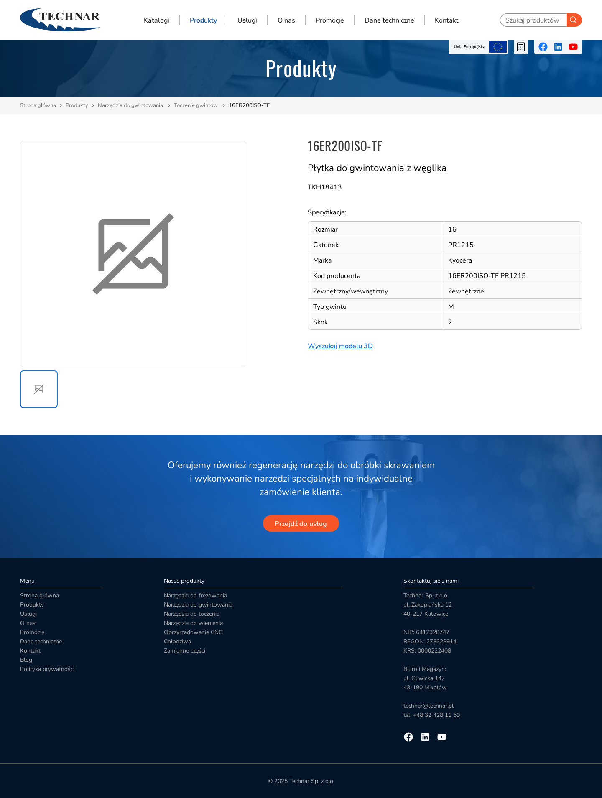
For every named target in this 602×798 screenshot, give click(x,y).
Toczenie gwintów (196, 105)
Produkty (203, 20)
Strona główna (38, 105)
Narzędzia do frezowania (195, 595)
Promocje (330, 20)
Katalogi (156, 20)
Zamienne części (184, 651)
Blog (26, 660)
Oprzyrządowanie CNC (193, 632)
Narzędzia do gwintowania (131, 105)
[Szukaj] (574, 20)
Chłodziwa (177, 641)
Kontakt (447, 20)
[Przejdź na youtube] (573, 47)
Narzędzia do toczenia (191, 614)
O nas (286, 20)
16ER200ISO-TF (249, 105)
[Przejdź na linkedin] (558, 47)
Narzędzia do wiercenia (193, 623)
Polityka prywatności (47, 669)
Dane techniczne (389, 20)
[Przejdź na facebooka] (543, 47)
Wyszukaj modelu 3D (340, 346)
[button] (39, 389)
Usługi (247, 20)
